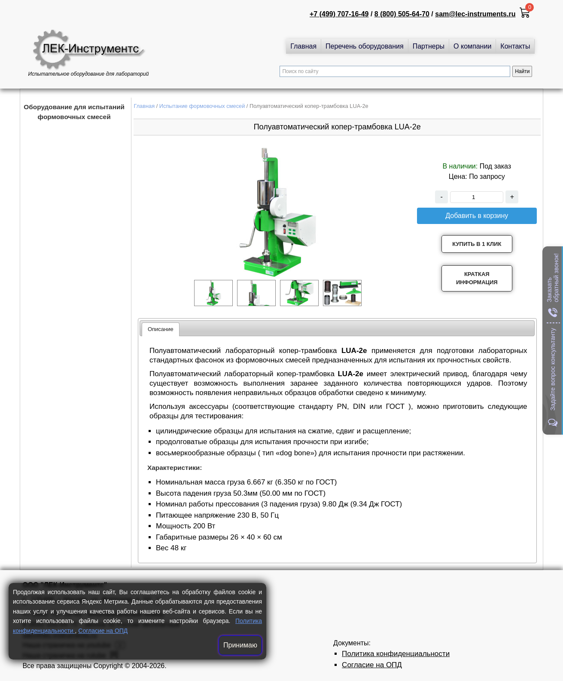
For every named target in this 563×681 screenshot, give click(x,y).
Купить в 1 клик (476, 244)
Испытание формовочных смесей (202, 106)
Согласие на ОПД (103, 630)
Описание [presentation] (160, 329)
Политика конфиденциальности (396, 654)
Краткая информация (477, 278)
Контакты (515, 46)
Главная (303, 46)
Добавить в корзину (476, 215)
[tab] (161, 329)
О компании (472, 46)
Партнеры (428, 46)
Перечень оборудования (365, 46)
